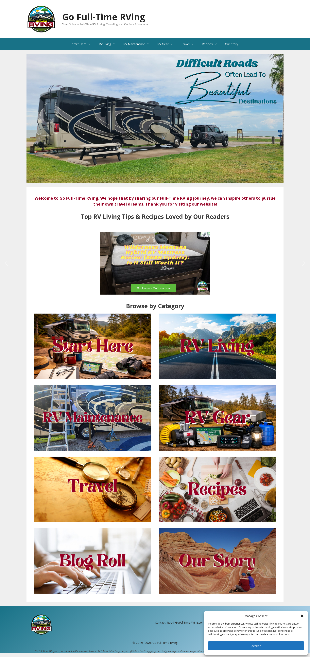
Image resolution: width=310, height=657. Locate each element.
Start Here (83, 44)
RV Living (109, 44)
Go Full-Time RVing (103, 17)
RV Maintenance (138, 44)
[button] (302, 616)
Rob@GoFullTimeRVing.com (185, 622)
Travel (189, 44)
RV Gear (167, 44)
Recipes (211, 44)
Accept (256, 646)
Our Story (231, 44)
